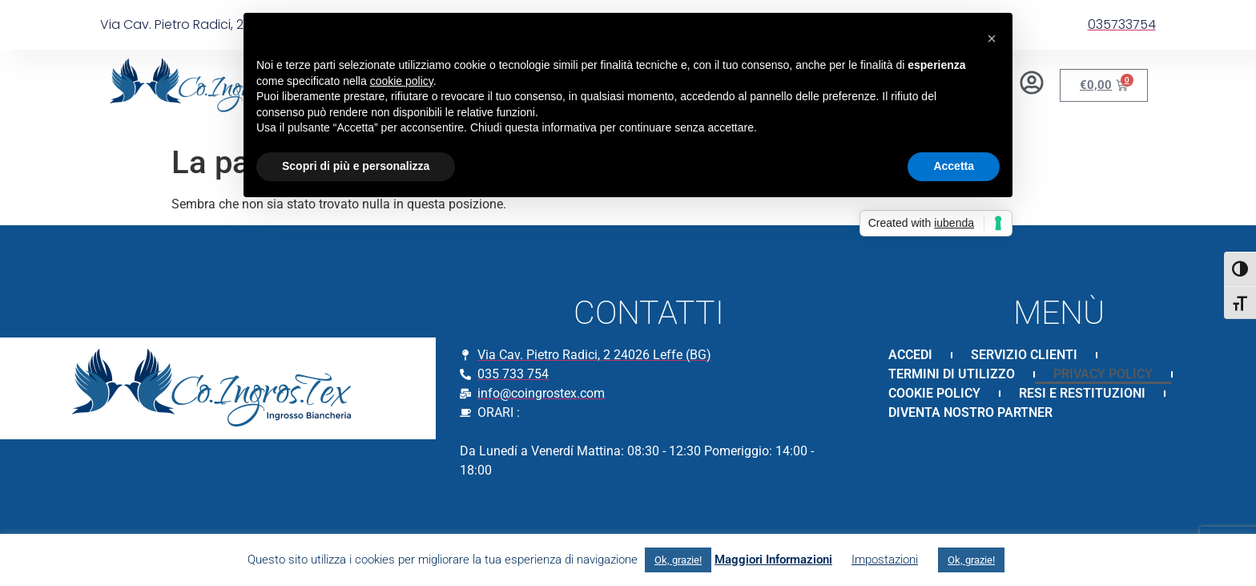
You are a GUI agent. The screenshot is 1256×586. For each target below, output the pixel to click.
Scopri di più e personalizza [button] (355, 166)
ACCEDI (910, 354)
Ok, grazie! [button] (678, 560)
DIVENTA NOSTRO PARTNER (970, 412)
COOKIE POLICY (934, 393)
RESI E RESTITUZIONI (1082, 393)
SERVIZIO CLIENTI (1024, 354)
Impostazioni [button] (884, 559)
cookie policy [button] (401, 81)
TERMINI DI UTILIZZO (951, 374)
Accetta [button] (953, 166)
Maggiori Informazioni (773, 559)
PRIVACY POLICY (1103, 374)
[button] (991, 38)
